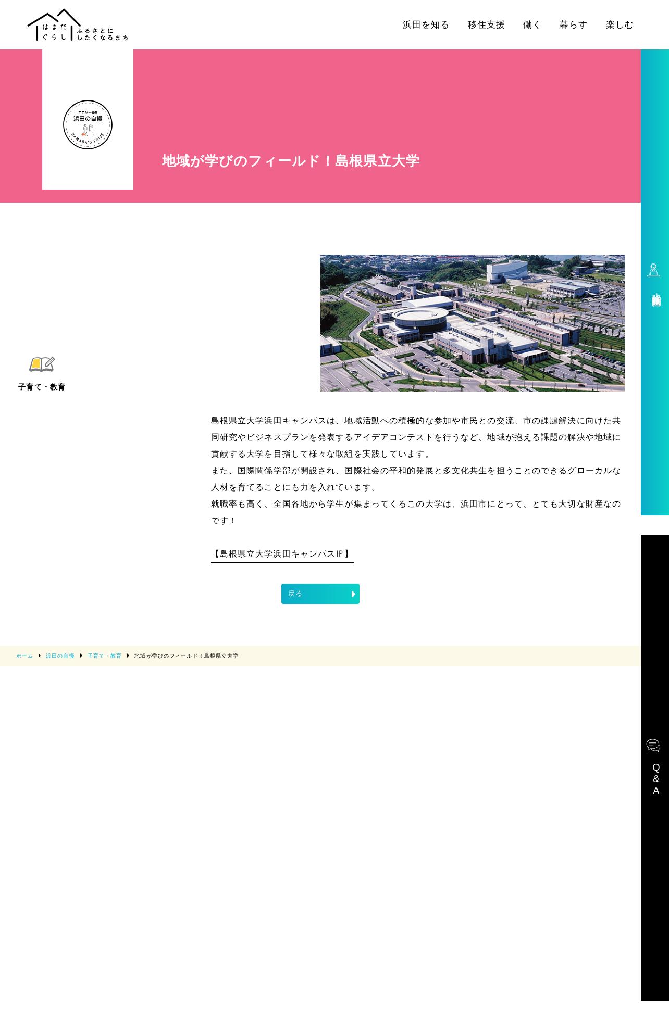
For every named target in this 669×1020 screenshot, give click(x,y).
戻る (323, 594)
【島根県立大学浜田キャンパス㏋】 (282, 553)
